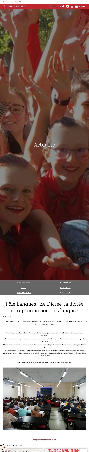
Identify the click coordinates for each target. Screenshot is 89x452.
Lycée (23, 288)
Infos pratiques (24, 293)
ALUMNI (18, 2)
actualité (52, 440)
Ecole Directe (8, 2)
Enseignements (23, 283)
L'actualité (65, 288)
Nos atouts (65, 283)
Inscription (65, 293)
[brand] (14, 6)
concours (44, 440)
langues (36, 440)
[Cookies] (4, 447)
